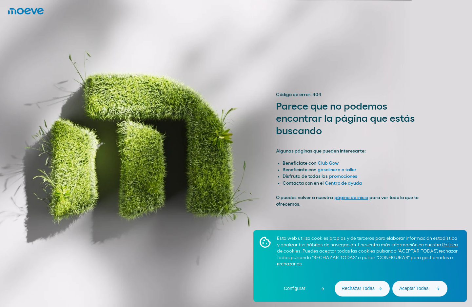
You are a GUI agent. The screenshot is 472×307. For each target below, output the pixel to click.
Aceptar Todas (413, 288)
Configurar (294, 288)
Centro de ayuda (343, 183)
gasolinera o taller (337, 170)
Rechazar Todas (358, 288)
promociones (343, 176)
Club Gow (328, 163)
